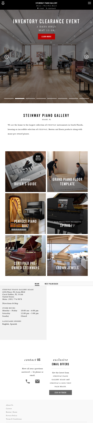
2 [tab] (19, 98)
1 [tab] (9, 98)
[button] (89, 3)
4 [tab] (41, 98)
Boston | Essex (11, 412)
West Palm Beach (51, 284)
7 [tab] (73, 98)
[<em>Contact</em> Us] (37, 383)
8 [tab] (84, 98)
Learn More (46, 36)
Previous (6, 56)
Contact (51, 8)
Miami (37, 284)
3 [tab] (30, 98)
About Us (9, 405)
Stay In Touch (60, 392)
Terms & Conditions (14, 419)
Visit (40, 8)
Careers (9, 408)
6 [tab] (62, 98)
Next (86, 56)
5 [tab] (52, 98)
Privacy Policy (11, 415)
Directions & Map (10, 303)
